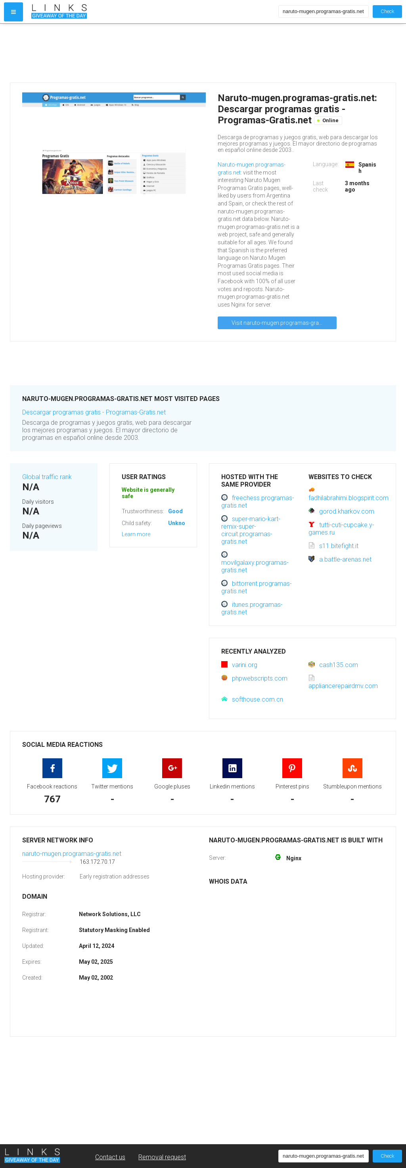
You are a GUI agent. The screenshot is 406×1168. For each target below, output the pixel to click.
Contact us (110, 1157)
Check (387, 11)
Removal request (162, 1157)
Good (175, 511)
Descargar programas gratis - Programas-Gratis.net (94, 412)
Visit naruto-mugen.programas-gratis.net (282, 323)
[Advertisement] (153, 53)
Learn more (136, 534)
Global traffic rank (47, 477)
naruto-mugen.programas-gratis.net (71, 853)
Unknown (180, 523)
